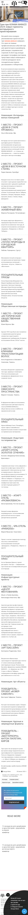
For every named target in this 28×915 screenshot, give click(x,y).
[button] (8, 895)
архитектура (6, 782)
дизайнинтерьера (18, 782)
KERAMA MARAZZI (11, 41)
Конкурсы (5, 832)
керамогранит (14, 779)
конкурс (5, 779)
